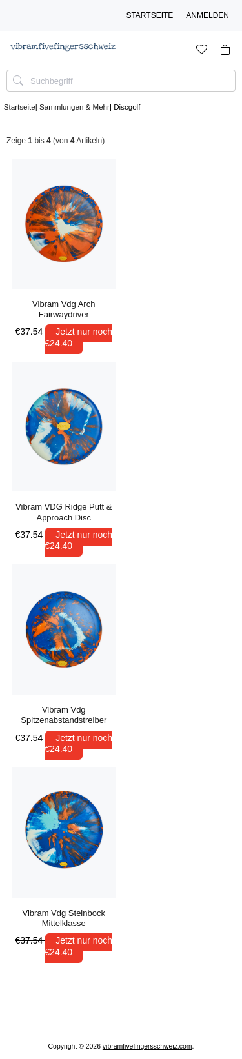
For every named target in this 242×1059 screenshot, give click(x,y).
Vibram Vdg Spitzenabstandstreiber (63, 715)
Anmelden (207, 15)
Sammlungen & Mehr (74, 107)
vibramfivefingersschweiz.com (147, 1046)
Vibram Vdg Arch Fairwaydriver (63, 309)
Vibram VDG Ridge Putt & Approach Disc (63, 512)
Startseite (149, 15)
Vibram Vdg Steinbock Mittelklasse (64, 918)
